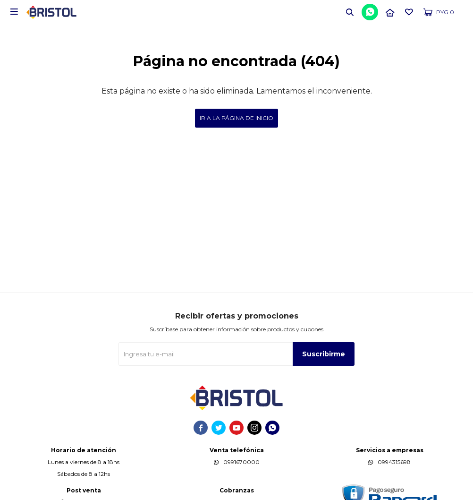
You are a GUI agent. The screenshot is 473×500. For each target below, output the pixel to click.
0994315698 (394, 462)
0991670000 (241, 462)
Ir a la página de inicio (236, 117)
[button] (350, 12)
